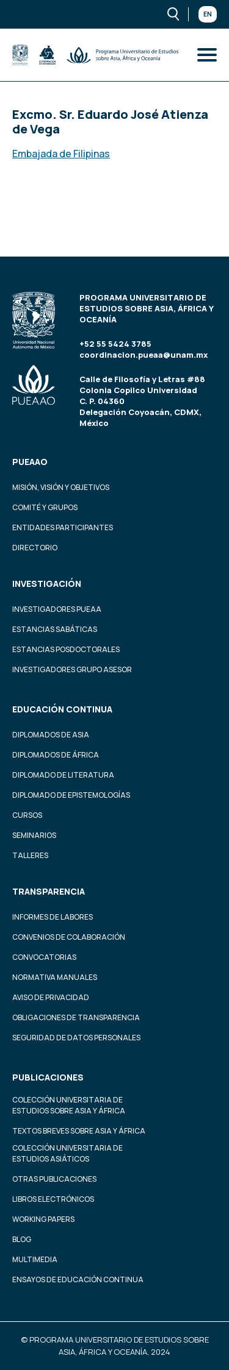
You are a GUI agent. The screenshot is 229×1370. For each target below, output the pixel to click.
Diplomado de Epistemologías (71, 795)
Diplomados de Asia (50, 734)
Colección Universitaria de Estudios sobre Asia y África (68, 1105)
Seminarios (34, 835)
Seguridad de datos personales (76, 1037)
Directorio (34, 547)
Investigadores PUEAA (56, 609)
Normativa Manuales (54, 977)
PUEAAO (30, 461)
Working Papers (43, 1219)
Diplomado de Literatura (63, 775)
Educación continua (62, 709)
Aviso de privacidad (50, 997)
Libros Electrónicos (53, 1199)
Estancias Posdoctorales (66, 649)
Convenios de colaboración (68, 937)
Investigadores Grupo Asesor (72, 669)
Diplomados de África (55, 755)
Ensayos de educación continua (78, 1279)
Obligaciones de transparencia (76, 1017)
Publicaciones (48, 1077)
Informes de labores (52, 917)
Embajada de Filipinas (61, 153)
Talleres (30, 855)
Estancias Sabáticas (54, 629)
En (207, 14)
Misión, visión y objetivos (60, 487)
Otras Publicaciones (54, 1179)
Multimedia (34, 1259)
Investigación (46, 583)
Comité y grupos (45, 507)
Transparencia (48, 891)
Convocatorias (44, 957)
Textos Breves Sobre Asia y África (78, 1131)
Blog (21, 1239)
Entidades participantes (62, 527)
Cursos (27, 815)
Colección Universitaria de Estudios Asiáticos (67, 1153)
